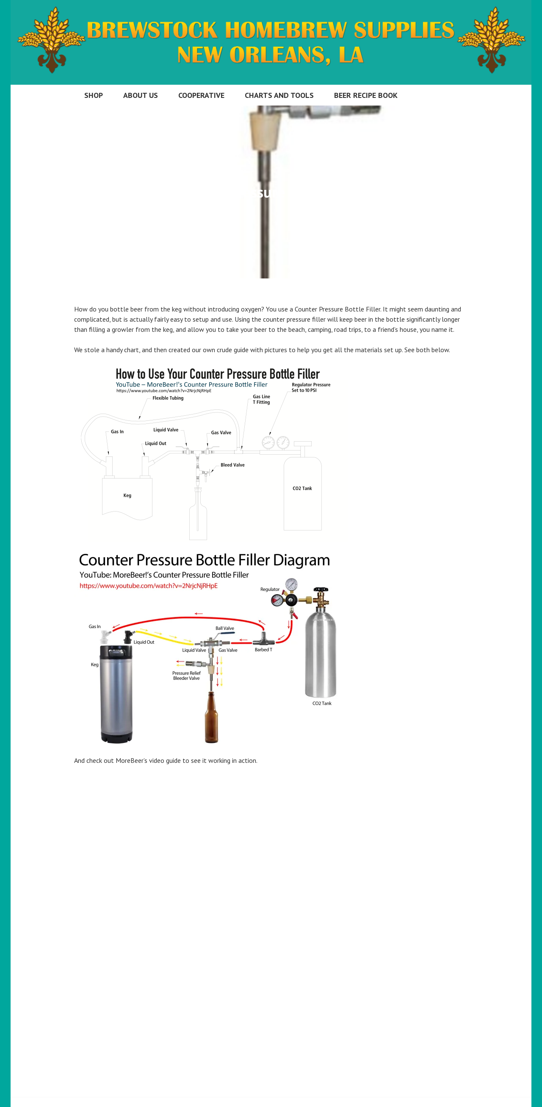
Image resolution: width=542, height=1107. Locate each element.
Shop (93, 95)
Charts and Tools (279, 95)
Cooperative (201, 95)
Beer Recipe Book (366, 95)
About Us (140, 95)
